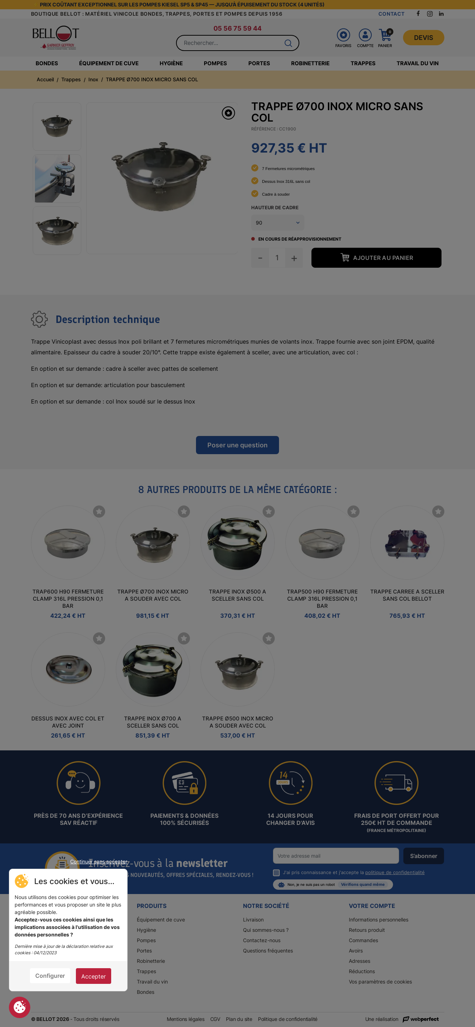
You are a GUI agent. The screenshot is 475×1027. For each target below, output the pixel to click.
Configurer (50, 975)
